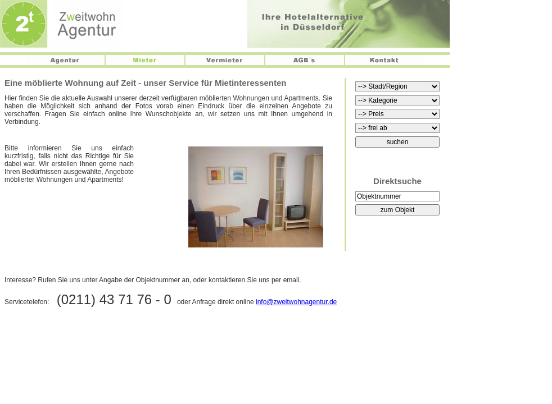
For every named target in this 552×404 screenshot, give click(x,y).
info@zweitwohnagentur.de (296, 302)
